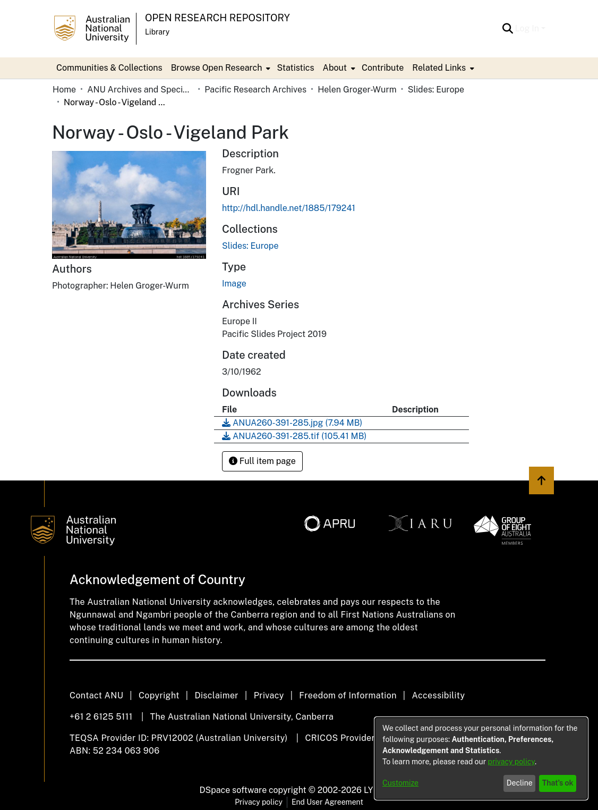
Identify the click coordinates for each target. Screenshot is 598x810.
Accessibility (438, 695)
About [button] (335, 68)
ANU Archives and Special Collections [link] (140, 90)
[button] (508, 28)
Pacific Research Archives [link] (255, 90)
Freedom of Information (347, 695)
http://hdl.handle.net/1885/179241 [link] (288, 208)
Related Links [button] (439, 68)
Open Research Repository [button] (217, 17)
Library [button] (157, 32)
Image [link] (234, 284)
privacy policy (511, 761)
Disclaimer (216, 695)
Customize (400, 783)
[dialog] (481, 758)
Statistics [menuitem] (295, 68)
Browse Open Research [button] (216, 68)
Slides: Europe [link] (436, 90)
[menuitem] (220, 68)
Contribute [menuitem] (383, 68)
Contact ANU (96, 695)
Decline (520, 783)
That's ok (558, 783)
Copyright (159, 695)
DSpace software (233, 790)
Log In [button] (528, 28)
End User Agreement (327, 802)
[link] (250, 246)
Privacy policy (259, 802)
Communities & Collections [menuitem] (109, 68)
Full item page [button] (262, 461)
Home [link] (64, 90)
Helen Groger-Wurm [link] (357, 90)
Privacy (269, 695)
